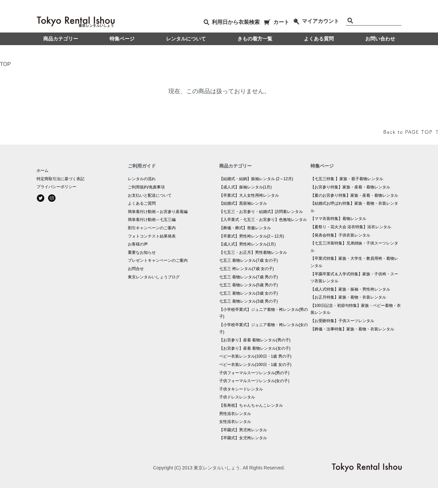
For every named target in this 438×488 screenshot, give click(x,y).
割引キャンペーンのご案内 (152, 228)
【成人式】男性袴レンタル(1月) (247, 244)
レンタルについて (186, 38)
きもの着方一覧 (254, 38)
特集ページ (122, 38)
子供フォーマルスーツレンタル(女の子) (254, 381)
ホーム (42, 170)
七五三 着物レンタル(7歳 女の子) (248, 260)
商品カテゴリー (60, 38)
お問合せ (136, 268)
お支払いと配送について (150, 195)
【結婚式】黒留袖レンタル (243, 203)
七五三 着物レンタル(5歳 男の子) (248, 285)
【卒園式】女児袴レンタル (243, 438)
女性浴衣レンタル (235, 421)
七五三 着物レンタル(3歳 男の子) (248, 301)
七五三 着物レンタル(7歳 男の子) (248, 277)
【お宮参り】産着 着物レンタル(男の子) (255, 340)
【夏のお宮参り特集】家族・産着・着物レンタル (354, 195)
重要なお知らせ (142, 252)
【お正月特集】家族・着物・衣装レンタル (348, 297)
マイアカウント (316, 21)
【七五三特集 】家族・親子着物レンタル (346, 178)
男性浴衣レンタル (235, 413)
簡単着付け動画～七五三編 (152, 219)
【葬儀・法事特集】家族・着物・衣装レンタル (352, 329)
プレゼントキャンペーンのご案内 (158, 260)
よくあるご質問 (142, 203)
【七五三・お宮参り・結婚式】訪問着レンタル (261, 211)
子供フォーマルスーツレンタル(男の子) (254, 373)
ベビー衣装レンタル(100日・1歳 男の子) (255, 356)
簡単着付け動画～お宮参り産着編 (158, 211)
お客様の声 (138, 244)
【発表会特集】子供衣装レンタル (340, 235)
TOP (5, 64)
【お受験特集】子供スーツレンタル (342, 320)
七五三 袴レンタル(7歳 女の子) (246, 268)
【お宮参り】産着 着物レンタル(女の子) (255, 348)
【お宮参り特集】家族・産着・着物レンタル (350, 187)
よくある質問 (319, 38)
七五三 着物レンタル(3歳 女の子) (248, 293)
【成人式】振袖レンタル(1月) (245, 187)
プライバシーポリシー (56, 186)
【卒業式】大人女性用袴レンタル (249, 195)
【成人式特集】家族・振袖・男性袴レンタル (350, 289)
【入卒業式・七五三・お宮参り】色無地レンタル (263, 219)
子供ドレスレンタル (237, 397)
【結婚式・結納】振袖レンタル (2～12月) (256, 178)
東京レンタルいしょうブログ (154, 277)
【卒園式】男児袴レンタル (243, 430)
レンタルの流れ (142, 178)
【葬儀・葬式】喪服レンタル (245, 228)
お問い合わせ (380, 38)
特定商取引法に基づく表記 (60, 178)
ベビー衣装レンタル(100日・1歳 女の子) (255, 364)
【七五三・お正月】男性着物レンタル (253, 252)
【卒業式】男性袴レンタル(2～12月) (251, 236)
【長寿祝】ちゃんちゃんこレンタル (251, 405)
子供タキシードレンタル (241, 389)
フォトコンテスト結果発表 (152, 236)
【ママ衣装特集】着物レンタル (338, 218)
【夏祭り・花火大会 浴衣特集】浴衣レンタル (350, 227)
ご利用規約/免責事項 (146, 187)
